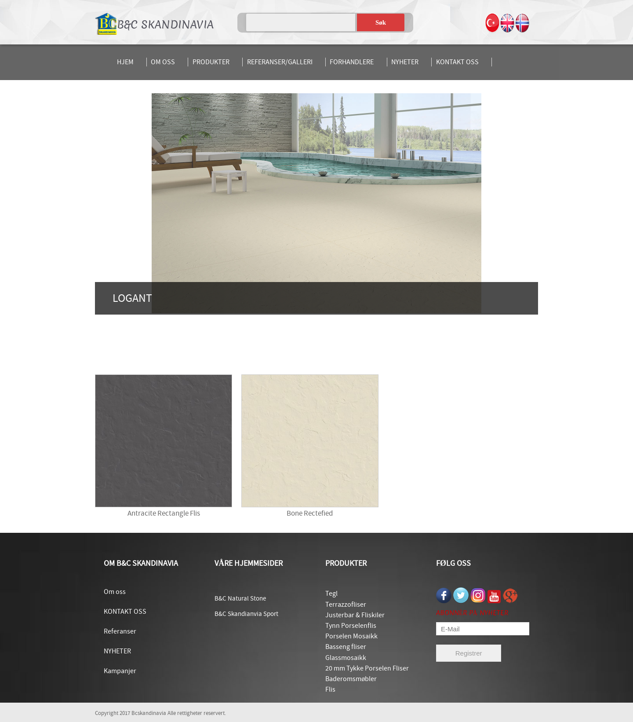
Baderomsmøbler (351, 678)
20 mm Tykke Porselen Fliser (367, 668)
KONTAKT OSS (457, 62)
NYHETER (404, 62)
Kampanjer (120, 671)
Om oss (115, 591)
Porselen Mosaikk (351, 636)
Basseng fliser (345, 646)
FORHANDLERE (352, 62)
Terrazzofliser (345, 604)
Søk (380, 22)
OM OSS (163, 62)
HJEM (125, 62)
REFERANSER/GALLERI (280, 62)
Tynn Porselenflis (350, 625)
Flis (330, 689)
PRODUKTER (211, 62)
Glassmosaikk (345, 657)
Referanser (120, 631)
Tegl (331, 593)
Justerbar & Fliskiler (355, 615)
